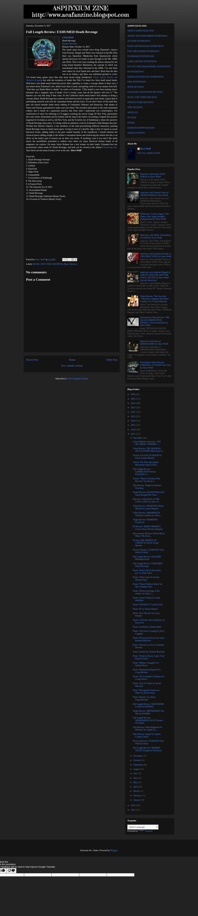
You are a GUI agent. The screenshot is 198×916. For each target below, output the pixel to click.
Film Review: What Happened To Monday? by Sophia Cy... (147, 728)
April (135, 787)
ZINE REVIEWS (135, 107)
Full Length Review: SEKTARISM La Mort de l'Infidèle (148, 705)
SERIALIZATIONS (136, 133)
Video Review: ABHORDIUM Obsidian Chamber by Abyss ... (147, 514)
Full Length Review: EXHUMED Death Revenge (147, 564)
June (135, 778)
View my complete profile (148, 153)
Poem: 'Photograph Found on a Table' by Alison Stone (146, 691)
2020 (133, 421)
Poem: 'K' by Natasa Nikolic (145, 609)
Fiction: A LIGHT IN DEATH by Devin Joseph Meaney (147, 456)
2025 (133, 399)
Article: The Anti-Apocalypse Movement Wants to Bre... (146, 463)
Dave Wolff (145, 149)
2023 (133, 407)
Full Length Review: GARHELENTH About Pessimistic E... (144, 472)
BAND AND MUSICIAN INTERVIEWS (145, 46)
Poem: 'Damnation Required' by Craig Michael (147, 671)
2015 (133, 810)
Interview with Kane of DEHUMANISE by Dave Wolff (154, 342)
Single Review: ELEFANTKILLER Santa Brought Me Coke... (148, 493)
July (135, 773)
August (136, 769)
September (138, 765)
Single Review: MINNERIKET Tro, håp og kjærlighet (148, 712)
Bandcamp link (110, 147)
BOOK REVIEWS (135, 87)
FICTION (131, 117)
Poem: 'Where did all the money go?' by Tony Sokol (147, 571)
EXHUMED (68, 37)
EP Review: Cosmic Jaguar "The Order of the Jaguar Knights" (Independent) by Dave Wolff (154, 216)
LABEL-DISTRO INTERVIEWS (142, 61)
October (137, 760)
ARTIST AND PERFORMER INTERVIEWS (147, 36)
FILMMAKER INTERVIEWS (140, 56)
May (135, 782)
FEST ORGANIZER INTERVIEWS (143, 51)
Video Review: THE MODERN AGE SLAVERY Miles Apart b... (148, 449)
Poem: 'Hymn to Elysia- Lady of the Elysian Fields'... (148, 657)
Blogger (113, 850)
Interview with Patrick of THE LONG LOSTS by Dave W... (146, 500)
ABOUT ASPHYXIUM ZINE (140, 31)
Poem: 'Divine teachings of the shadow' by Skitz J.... (146, 592)
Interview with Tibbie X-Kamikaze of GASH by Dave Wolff (155, 236)
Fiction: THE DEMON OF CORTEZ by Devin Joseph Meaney (146, 543)
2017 (133, 434)
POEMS (131, 123)
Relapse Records (69, 43)
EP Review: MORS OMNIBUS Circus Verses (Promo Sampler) (148, 527)
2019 (133, 425)
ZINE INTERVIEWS (136, 82)
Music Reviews (70, 264)
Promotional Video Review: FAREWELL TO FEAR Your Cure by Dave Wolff (155, 365)
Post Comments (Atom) (77, 378)
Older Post (111, 359)
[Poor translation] (11, 870)
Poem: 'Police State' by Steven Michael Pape (146, 578)
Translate (145, 831)
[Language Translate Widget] (142, 827)
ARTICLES (132, 112)
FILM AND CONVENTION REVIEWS (145, 92)
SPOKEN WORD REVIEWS (140, 102)
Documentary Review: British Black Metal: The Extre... (149, 534)
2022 (133, 412)
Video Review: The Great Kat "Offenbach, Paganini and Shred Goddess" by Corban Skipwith (154, 299)
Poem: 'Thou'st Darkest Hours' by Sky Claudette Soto (147, 585)
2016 (133, 805)
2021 (133, 416)
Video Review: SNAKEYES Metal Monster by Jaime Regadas (148, 507)
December (138, 438)
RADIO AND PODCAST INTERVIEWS (145, 77)
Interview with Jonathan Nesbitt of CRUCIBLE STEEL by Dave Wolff (155, 255)
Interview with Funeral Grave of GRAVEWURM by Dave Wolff (154, 193)
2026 (133, 394)
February (137, 795)
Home (72, 359)
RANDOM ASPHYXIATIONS (141, 128)
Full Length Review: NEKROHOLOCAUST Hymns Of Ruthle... (148, 720)
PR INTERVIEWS (135, 72)
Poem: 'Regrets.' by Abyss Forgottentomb (144, 698)
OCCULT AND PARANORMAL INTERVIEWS (148, 66)
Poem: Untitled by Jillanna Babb (147, 627)
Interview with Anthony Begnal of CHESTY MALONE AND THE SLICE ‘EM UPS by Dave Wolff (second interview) (155, 276)
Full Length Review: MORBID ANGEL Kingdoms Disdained (147, 749)
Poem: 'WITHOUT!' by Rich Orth (148, 604)
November (138, 756)
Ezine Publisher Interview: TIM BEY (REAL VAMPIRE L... (147, 442)
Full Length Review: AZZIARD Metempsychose (147, 558)
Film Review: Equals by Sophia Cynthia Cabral (147, 735)
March (136, 791)
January (137, 800)
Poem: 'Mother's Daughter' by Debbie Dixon (146, 664)
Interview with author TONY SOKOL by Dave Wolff (153, 175)
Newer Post (32, 359)
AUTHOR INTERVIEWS (138, 41)
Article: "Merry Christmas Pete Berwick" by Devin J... (146, 479)
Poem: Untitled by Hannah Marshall (148, 652)
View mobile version (72, 365)
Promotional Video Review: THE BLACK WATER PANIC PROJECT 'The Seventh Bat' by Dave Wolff (154, 321)
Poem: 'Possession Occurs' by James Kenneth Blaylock (148, 639)
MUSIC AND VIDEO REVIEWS (48, 264)
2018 (133, 430)
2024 (133, 403)
